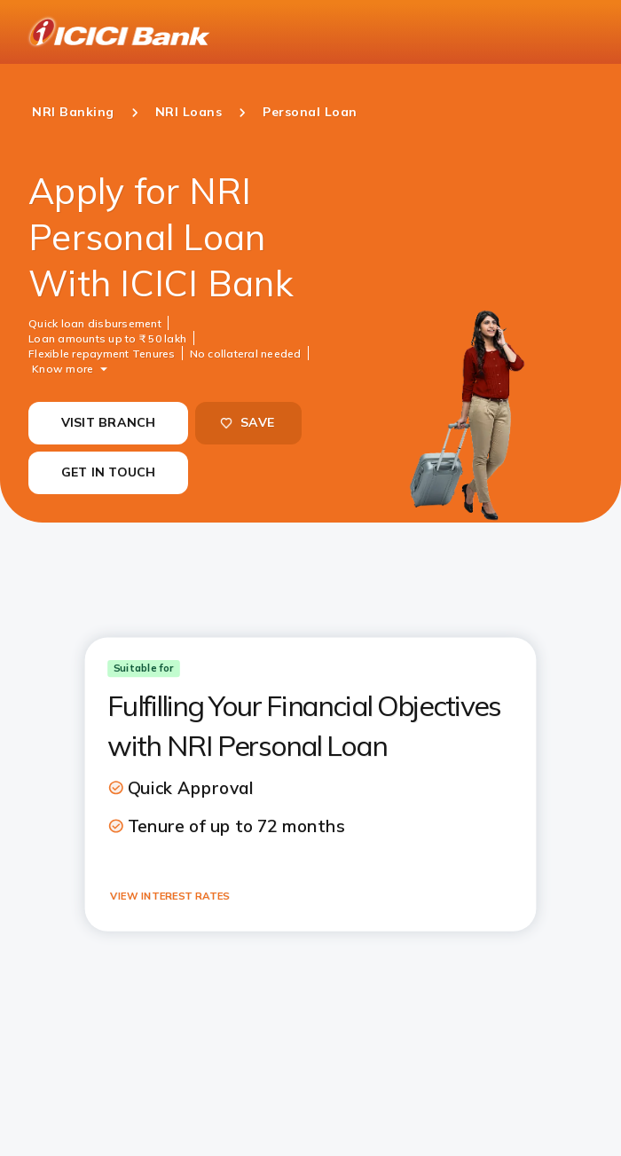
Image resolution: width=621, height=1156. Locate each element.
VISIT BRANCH (108, 422)
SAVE (246, 422)
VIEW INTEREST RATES (169, 895)
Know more (62, 368)
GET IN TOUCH (108, 472)
